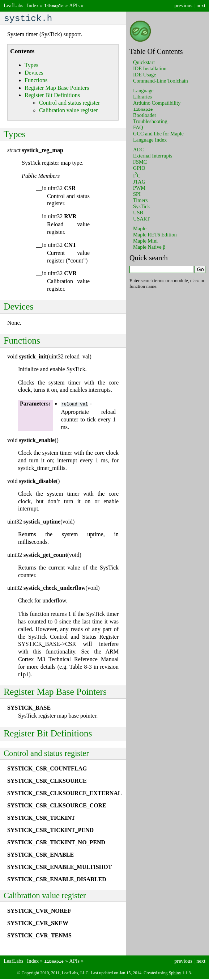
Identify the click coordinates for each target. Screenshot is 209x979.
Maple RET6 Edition (155, 234)
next (200, 5)
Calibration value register (68, 111)
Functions (36, 81)
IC (136, 175)
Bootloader (144, 115)
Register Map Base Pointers (57, 88)
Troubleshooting (150, 121)
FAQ (138, 127)
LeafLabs (13, 5)
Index (33, 5)
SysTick (141, 206)
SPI (137, 194)
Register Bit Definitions (52, 96)
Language (143, 90)
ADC (138, 149)
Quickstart (144, 62)
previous (183, 5)
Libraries (142, 96)
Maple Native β (149, 246)
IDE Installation (149, 68)
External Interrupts (152, 155)
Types (31, 66)
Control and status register (69, 103)
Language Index (150, 139)
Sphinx (175, 972)
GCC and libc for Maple (158, 133)
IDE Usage (144, 74)
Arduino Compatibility (157, 102)
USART (141, 218)
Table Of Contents (156, 51)
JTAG (139, 181)
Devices (34, 73)
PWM (139, 187)
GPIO (139, 168)
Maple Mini (145, 240)
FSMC (140, 161)
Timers (140, 200)
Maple (139, 228)
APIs (74, 5)
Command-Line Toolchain (160, 80)
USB (138, 212)
